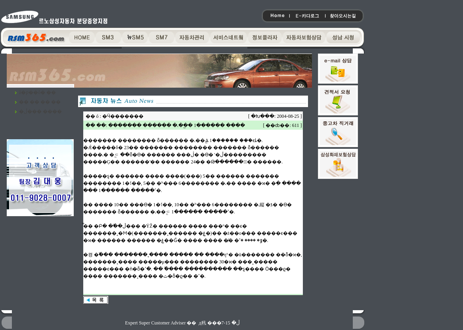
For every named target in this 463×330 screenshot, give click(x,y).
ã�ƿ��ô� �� (37, 92)
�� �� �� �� (40, 102)
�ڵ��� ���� (40, 111)
